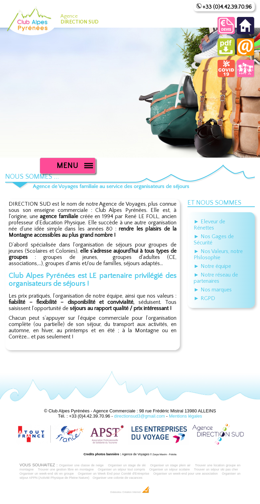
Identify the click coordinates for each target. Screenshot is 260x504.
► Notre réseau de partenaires (216, 278)
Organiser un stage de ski (127, 465)
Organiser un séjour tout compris (121, 469)
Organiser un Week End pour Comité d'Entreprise (114, 473)
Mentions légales (185, 416)
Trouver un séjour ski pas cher (216, 469)
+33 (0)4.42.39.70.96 (227, 7)
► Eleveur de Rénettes (209, 224)
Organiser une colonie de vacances (117, 477)
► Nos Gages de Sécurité (214, 239)
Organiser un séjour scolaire (169, 469)
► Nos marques (213, 290)
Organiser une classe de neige (81, 465)
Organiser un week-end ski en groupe (47, 473)
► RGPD (204, 298)
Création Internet (136, 492)
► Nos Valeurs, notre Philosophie (218, 254)
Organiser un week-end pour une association (185, 473)
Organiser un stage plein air (170, 465)
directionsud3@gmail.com (139, 416)
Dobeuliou (115, 492)
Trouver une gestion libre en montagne (66, 469)
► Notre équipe (212, 266)
